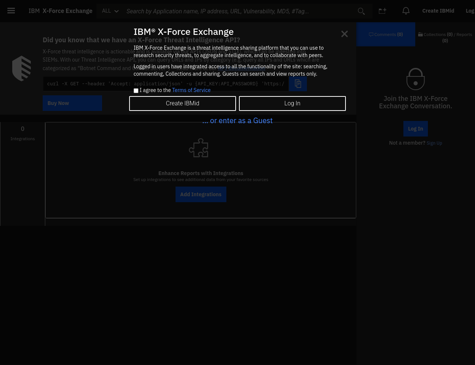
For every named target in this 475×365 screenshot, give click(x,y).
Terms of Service (191, 90)
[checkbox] (136, 90)
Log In (292, 103)
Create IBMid (182, 103)
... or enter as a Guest (237, 120)
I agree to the (175, 90)
